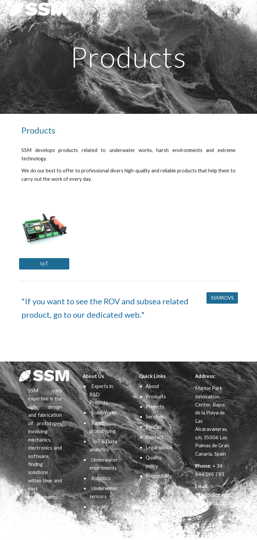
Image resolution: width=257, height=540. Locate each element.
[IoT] (44, 263)
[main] (128, 57)
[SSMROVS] (222, 297)
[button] (249, 9)
